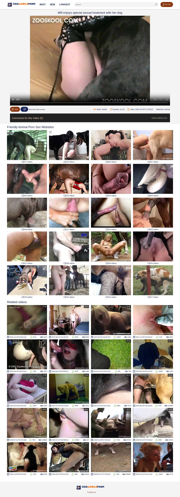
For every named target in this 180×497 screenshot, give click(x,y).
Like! (15, 109)
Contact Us (91, 492)
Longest (64, 4)
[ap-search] (116, 4)
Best (43, 4)
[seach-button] (156, 4)
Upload (166, 4)
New (52, 4)
